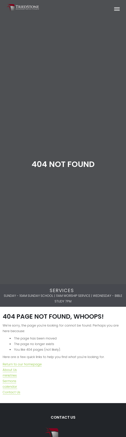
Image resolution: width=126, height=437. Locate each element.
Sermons (9, 381)
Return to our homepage (22, 364)
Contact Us (11, 392)
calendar (10, 386)
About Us (10, 370)
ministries (10, 375)
